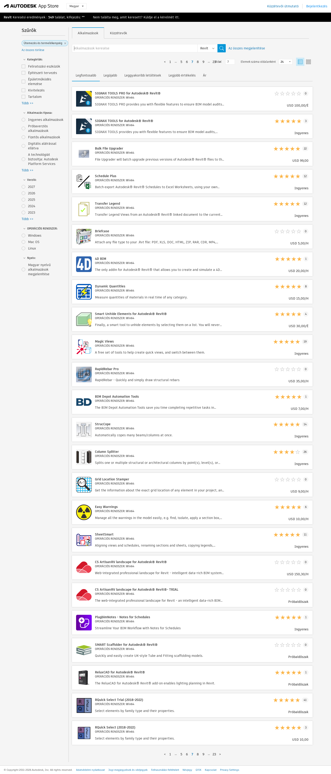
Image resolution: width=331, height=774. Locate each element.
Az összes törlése (33, 50)
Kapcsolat (211, 770)
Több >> (27, 103)
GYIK (198, 770)
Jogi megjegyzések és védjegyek (128, 770)
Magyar (76, 6)
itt (177, 17)
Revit (8, 17)
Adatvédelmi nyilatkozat (90, 770)
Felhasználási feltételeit (165, 770)
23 (214, 62)
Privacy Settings (229, 770)
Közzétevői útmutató (283, 6)
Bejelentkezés (316, 6)
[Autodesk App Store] (31, 6)
